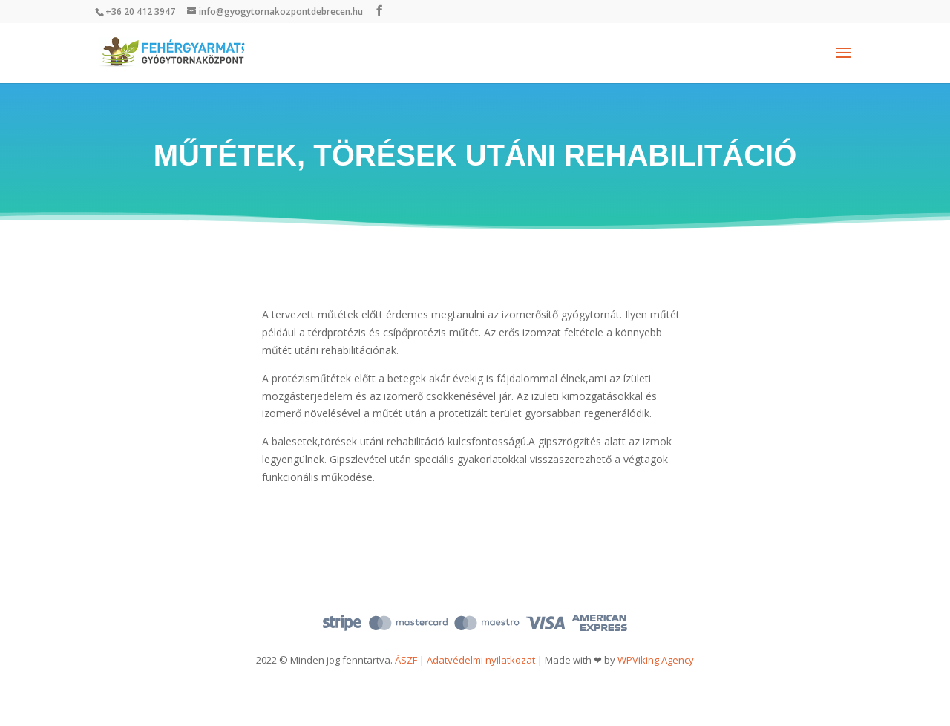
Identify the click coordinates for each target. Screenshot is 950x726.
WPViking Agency (656, 660)
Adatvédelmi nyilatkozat (481, 660)
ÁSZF (406, 660)
